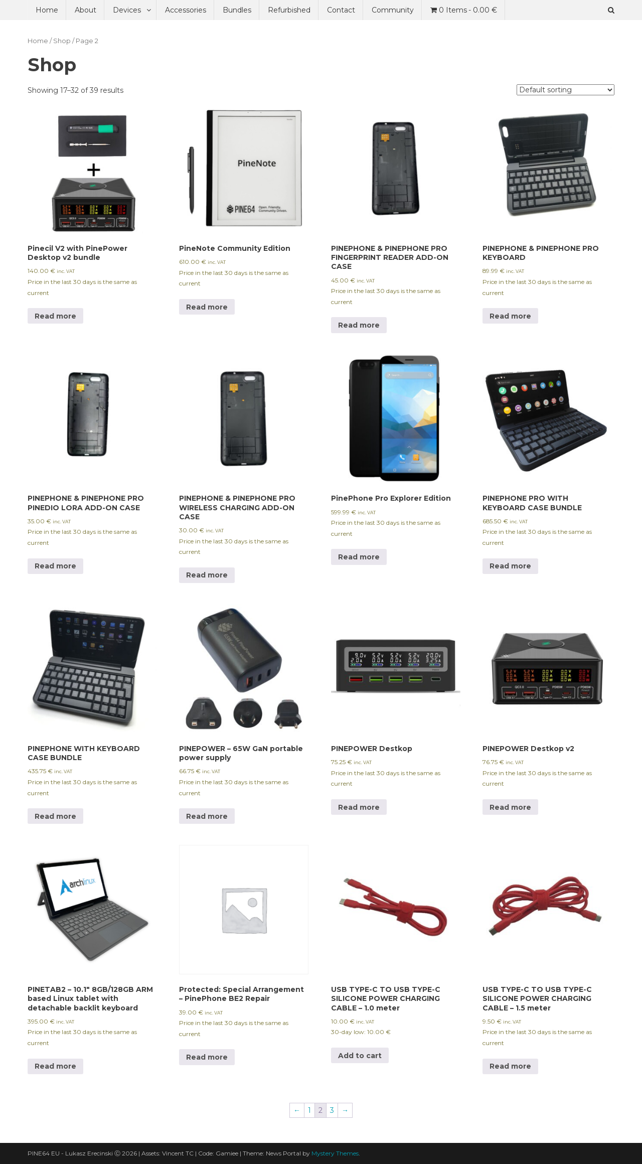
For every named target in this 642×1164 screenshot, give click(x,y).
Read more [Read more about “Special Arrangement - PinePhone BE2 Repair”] (207, 1057)
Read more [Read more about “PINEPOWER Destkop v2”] (510, 807)
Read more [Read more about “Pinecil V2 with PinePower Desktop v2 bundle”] (55, 316)
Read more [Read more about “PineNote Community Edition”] (207, 307)
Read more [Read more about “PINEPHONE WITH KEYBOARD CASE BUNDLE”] (55, 816)
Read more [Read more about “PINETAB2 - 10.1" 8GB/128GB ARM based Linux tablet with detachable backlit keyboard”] (55, 1066)
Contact (341, 10)
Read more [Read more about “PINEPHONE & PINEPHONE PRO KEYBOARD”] (510, 316)
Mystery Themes (335, 1153)
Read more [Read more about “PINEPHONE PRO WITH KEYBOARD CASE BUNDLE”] (510, 565)
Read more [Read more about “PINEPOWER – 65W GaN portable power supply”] (207, 816)
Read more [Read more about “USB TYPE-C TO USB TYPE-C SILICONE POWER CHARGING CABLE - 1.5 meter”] (510, 1066)
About (85, 10)
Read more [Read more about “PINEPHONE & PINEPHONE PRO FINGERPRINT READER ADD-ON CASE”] (359, 325)
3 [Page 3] (332, 1110)
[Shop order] (565, 89)
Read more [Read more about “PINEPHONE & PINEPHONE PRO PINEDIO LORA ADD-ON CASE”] (55, 565)
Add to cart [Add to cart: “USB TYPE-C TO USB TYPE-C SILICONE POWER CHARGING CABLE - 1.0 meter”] (360, 1055)
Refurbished (289, 10)
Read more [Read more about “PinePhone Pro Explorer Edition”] (359, 556)
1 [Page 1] (309, 1110)
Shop (62, 41)
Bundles (237, 10)
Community (393, 10)
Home (47, 10)
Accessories (185, 10)
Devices (127, 10)
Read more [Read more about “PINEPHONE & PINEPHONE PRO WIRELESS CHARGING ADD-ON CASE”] (207, 574)
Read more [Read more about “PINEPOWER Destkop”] (359, 807)
